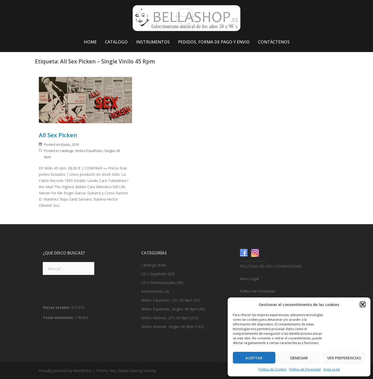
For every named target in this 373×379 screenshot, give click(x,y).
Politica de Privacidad (305, 369)
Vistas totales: (57, 307)
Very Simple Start (124, 370)
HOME (90, 42)
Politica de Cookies (272, 369)
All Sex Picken (58, 135)
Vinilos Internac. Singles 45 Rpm (167, 326)
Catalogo (67, 150)
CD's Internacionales (158, 282)
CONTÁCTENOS (274, 42)
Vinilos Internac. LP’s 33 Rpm (165, 317)
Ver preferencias (344, 357)
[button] (362, 304)
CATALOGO (116, 42)
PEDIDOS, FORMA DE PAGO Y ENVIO (214, 42)
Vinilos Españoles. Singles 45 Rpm (169, 309)
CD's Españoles (154, 273)
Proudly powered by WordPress (65, 370)
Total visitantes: (59, 317)
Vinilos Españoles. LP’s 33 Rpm (166, 300)
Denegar (299, 357)
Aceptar (254, 357)
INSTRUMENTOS (153, 42)
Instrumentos (152, 291)
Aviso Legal (331, 369)
